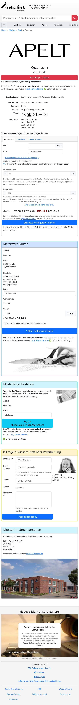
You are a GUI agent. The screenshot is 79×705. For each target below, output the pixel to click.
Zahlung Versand (39, 694)
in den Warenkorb (39, 330)
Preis (5, 260)
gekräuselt (8, 139)
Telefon (6, 479)
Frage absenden (27, 516)
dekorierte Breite (9, 170)
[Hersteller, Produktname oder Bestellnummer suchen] (36, 18)
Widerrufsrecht (65, 689)
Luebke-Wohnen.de (34, 553)
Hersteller (7, 273)
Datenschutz (65, 694)
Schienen (31, 25)
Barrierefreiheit (13, 694)
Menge (6, 308)
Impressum (13, 699)
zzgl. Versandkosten (34, 89)
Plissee (45, 25)
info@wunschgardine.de (39, 668)
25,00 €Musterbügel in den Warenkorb (27, 423)
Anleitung (73, 25)
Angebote (58, 25)
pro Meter (39, 77)
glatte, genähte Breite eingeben (17, 161)
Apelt (20, 30)
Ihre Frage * (7, 494)
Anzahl (5, 145)
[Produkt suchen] (75, 18)
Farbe (5, 151)
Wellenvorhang (35, 139)
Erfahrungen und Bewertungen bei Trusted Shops (39, 681)
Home (4, 30)
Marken (17, 25)
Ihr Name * (8, 459)
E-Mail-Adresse (6, 467)
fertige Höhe (8, 189)
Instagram (39, 676)
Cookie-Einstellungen (14, 689)
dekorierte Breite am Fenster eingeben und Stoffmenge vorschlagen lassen (36, 164)
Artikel (6, 250)
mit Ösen (21, 139)
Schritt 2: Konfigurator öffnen (39, 222)
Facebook (39, 672)
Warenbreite (8, 299)
